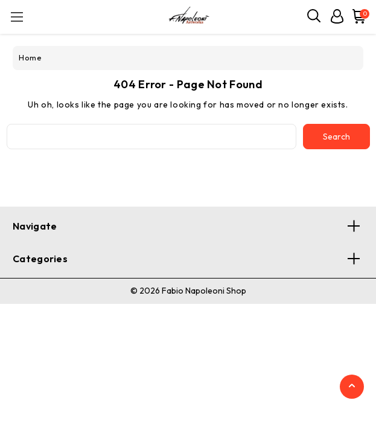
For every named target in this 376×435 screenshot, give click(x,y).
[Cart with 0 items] (356, 16)
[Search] (314, 16)
